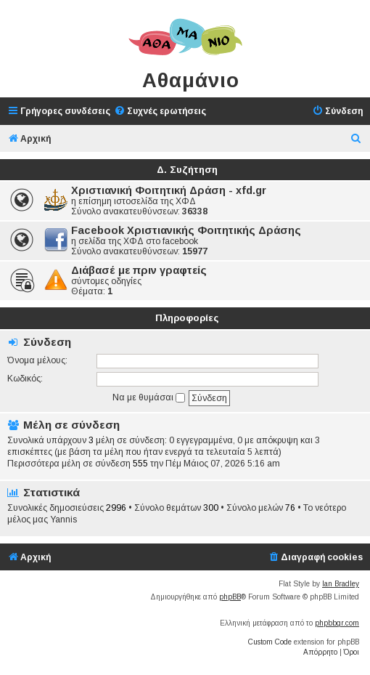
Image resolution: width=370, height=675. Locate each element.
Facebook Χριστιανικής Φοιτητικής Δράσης (186, 230)
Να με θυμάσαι (148, 397)
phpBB (230, 597)
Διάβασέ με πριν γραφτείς (139, 270)
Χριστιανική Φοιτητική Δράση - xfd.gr (168, 190)
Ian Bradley (340, 584)
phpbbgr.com (337, 623)
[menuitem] (160, 111)
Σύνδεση (47, 342)
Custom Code (270, 642)
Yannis (63, 519)
